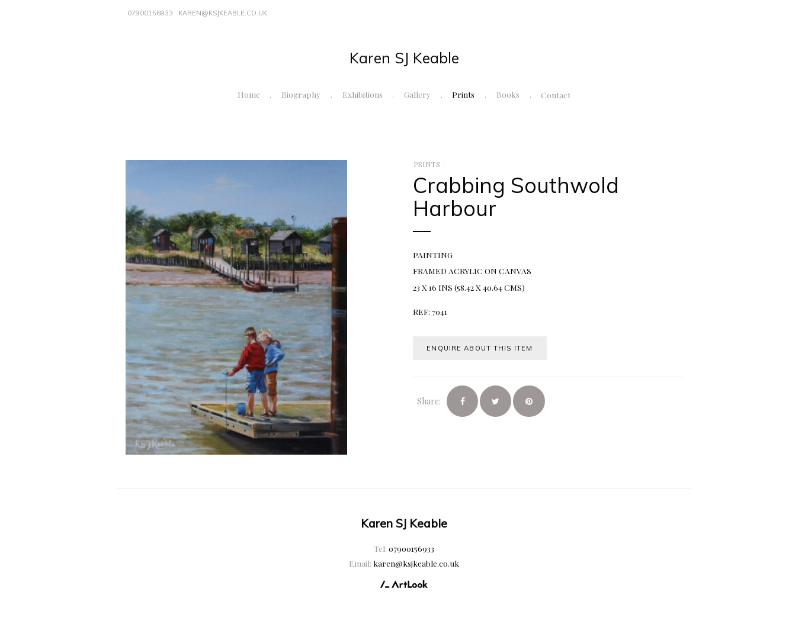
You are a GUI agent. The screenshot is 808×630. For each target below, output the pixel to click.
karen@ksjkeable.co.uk (222, 13)
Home (249, 94)
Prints (463, 94)
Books (508, 94)
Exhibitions (362, 94)
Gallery (417, 94)
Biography (300, 94)
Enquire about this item (480, 348)
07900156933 (150, 13)
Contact (555, 94)
